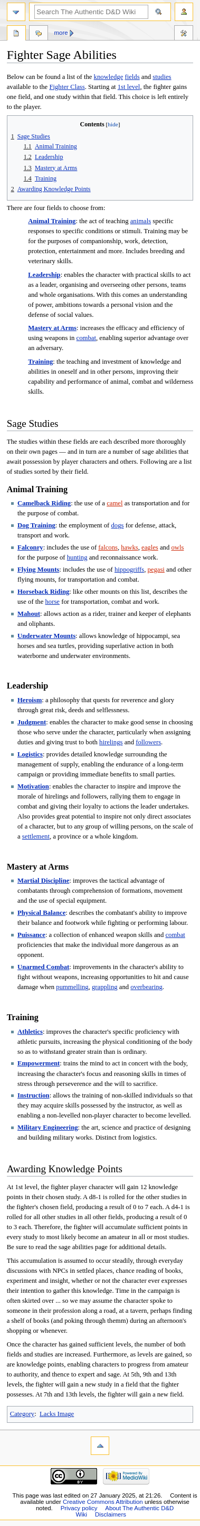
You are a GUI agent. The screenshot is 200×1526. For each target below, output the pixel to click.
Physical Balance (41, 912)
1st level (129, 87)
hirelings (110, 742)
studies (162, 77)
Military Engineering (47, 1127)
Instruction (33, 1095)
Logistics (30, 754)
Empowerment (38, 1063)
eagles (149, 547)
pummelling (72, 987)
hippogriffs (129, 569)
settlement (36, 836)
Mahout (28, 613)
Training (40, 361)
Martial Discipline (43, 880)
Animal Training (51, 221)
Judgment (31, 722)
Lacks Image (57, 1414)
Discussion (38, 34)
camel (114, 503)
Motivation (33, 786)
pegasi (155, 569)
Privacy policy (79, 1508)
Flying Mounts (38, 569)
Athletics (30, 1031)
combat (86, 338)
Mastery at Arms (52, 328)
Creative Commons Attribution (103, 1502)
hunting (77, 557)
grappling (105, 987)
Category (22, 1414)
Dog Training (36, 525)
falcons (108, 547)
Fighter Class (66, 87)
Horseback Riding (43, 591)
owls (177, 547)
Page (16, 34)
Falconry (30, 547)
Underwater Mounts (46, 636)
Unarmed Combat (43, 967)
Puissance (31, 935)
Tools (184, 34)
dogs (117, 525)
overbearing (146, 987)
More (61, 32)
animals (140, 221)
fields (132, 77)
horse (52, 601)
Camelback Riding (44, 503)
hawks (129, 547)
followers (148, 742)
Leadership (44, 274)
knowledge (108, 77)
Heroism (29, 700)
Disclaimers (110, 1514)
